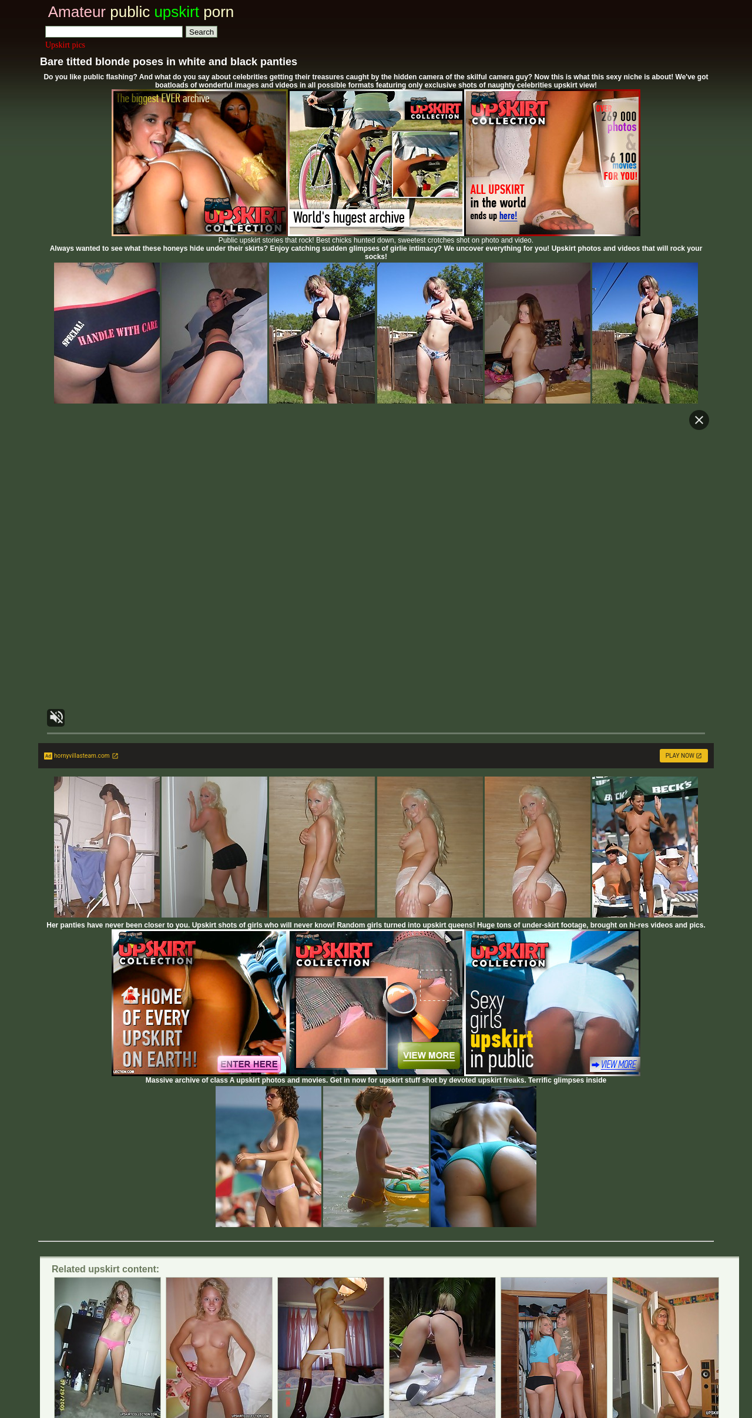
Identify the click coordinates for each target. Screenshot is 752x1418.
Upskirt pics (65, 45)
